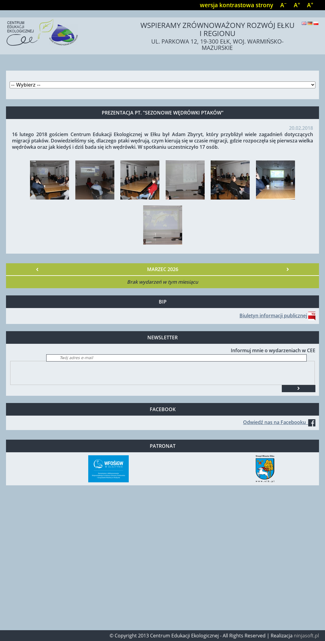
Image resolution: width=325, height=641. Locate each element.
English (304, 23)
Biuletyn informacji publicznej (273, 315)
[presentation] (56, 373)
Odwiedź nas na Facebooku (279, 422)
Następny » (287, 269)
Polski (316, 23)
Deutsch (310, 23)
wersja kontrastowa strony (236, 5)
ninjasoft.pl (306, 635)
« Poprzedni (37, 269)
